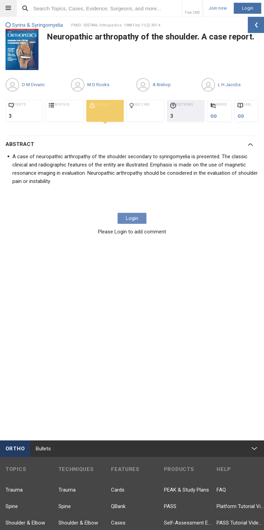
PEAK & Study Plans (186, 490)
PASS (170, 506)
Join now (218, 8)
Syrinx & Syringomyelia (34, 25)
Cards (117, 490)
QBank (118, 506)
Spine (12, 506)
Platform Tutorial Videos (240, 506)
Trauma (14, 490)
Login (247, 8)
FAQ (221, 490)
